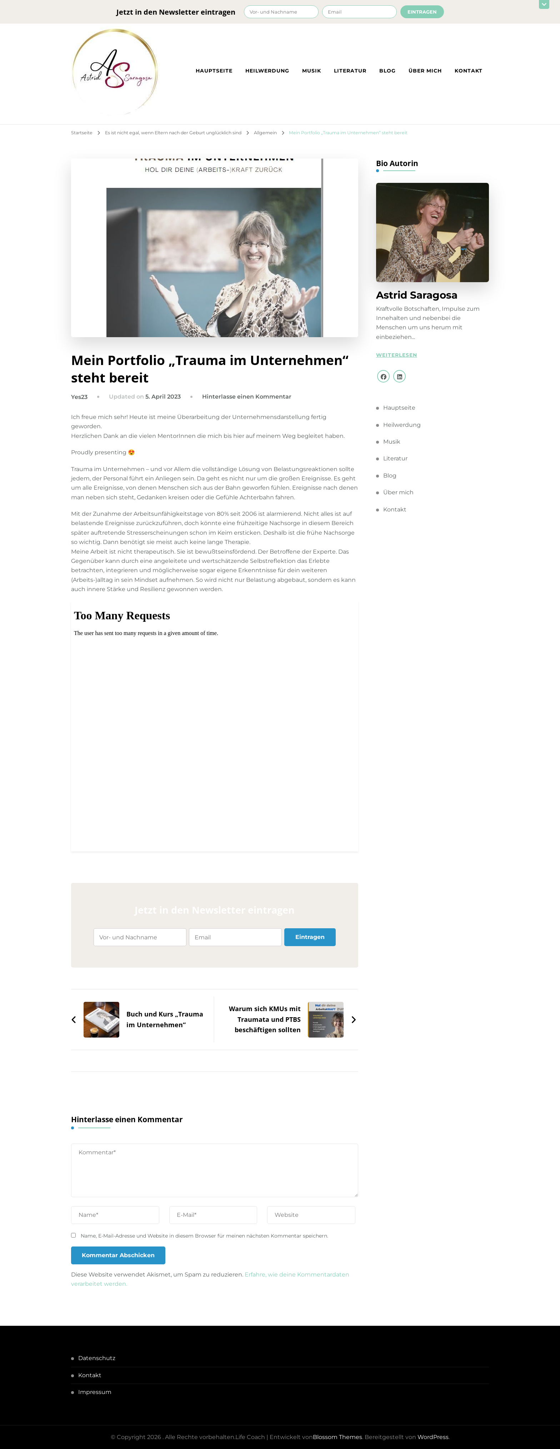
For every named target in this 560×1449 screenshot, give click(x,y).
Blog (387, 71)
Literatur (350, 71)
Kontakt (468, 71)
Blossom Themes (337, 1437)
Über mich (425, 71)
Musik (311, 71)
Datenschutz (96, 1358)
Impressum (94, 1392)
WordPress (433, 1437)
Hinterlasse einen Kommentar (246, 396)
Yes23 (79, 397)
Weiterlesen (396, 355)
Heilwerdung (267, 71)
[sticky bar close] (544, 4)
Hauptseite (214, 71)
